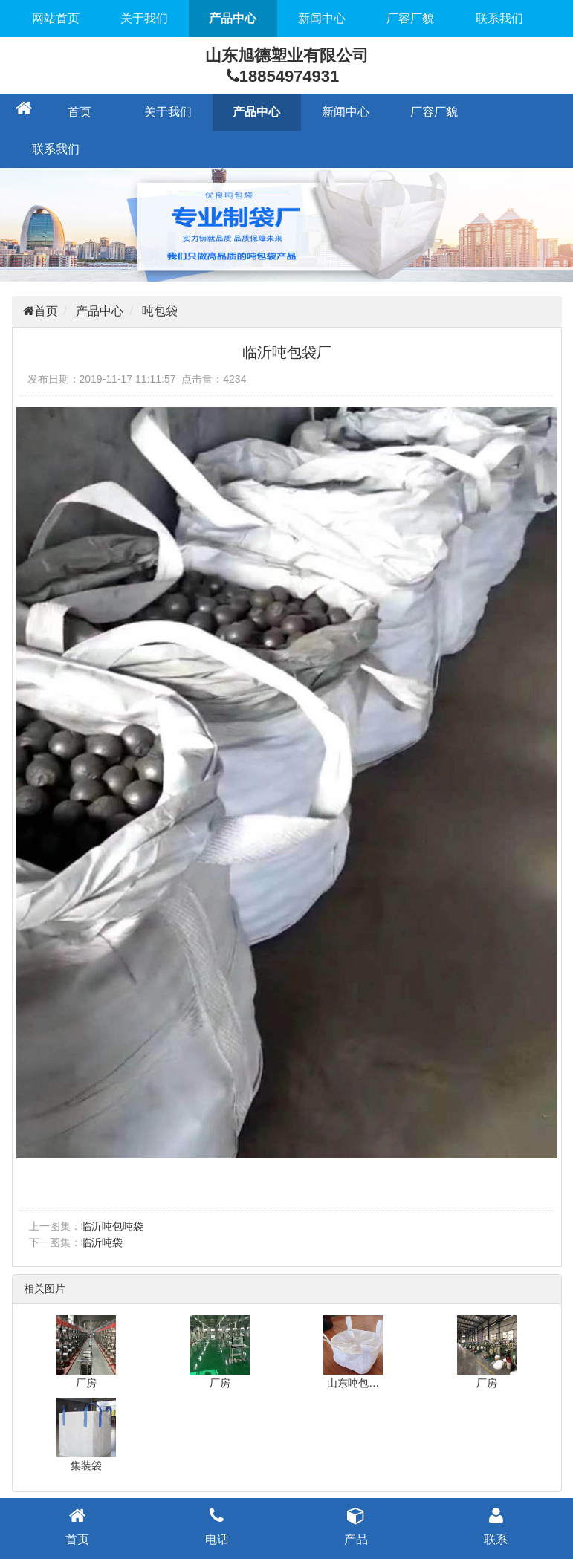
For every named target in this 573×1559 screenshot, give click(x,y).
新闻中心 (322, 18)
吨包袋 (160, 311)
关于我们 (144, 18)
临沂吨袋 (102, 1242)
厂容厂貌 (410, 18)
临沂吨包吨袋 (112, 1226)
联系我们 (499, 18)
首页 (79, 112)
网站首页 (56, 18)
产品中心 (232, 18)
